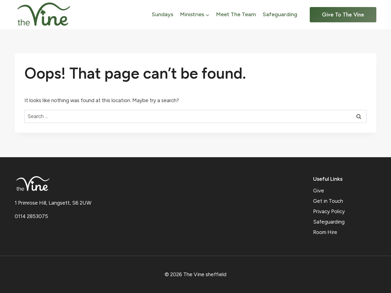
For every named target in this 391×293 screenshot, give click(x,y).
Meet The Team (236, 14)
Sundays (162, 14)
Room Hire (325, 232)
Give (318, 190)
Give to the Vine (343, 15)
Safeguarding (280, 14)
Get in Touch (328, 201)
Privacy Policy (329, 211)
